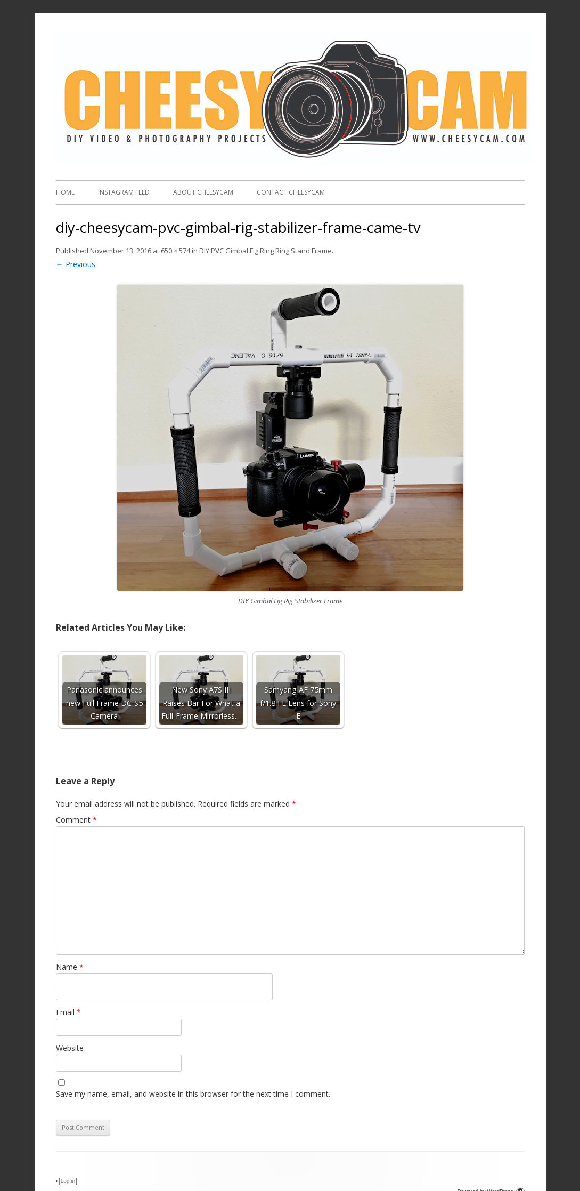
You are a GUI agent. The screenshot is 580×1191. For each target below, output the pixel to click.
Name (70, 967)
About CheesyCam (203, 192)
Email (68, 1012)
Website (70, 1048)
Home (65, 192)
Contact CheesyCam (291, 192)
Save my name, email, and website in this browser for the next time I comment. (193, 1094)
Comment (76, 820)
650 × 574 (175, 250)
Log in (68, 1181)
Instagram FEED (124, 192)
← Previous (75, 264)
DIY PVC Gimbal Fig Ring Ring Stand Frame (265, 250)
